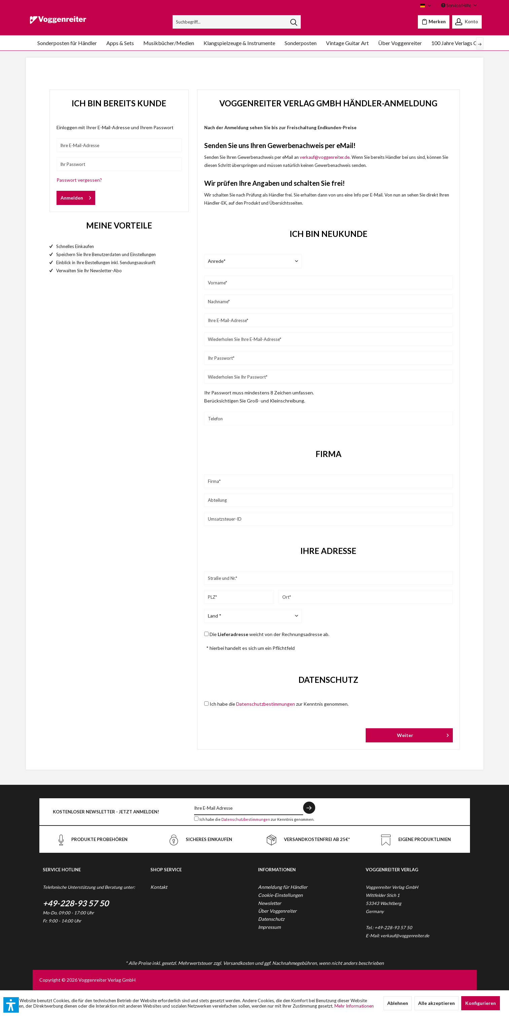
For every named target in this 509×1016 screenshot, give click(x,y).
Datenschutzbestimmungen (265, 704)
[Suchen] (294, 22)
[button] (11, 1005)
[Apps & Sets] (120, 43)
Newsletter (269, 903)
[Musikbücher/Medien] (169, 43)
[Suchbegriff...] (237, 22)
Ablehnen (397, 1003)
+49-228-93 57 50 (76, 903)
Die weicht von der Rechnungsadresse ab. (269, 634)
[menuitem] (237, 22)
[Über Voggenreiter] (400, 43)
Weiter (422, 734)
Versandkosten (238, 963)
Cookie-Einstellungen (280, 895)
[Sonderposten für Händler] (67, 43)
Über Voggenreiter (277, 911)
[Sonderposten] (300, 43)
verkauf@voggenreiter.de (325, 157)
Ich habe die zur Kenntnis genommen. (279, 704)
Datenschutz (271, 919)
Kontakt (158, 887)
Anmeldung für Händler (282, 887)
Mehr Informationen (354, 1006)
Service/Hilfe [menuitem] (456, 5)
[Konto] (467, 22)
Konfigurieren (480, 1003)
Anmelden (76, 196)
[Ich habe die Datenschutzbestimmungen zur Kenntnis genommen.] (196, 818)
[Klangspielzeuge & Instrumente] (239, 43)
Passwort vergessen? (79, 180)
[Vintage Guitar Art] (347, 43)
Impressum (269, 927)
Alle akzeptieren (436, 1003)
